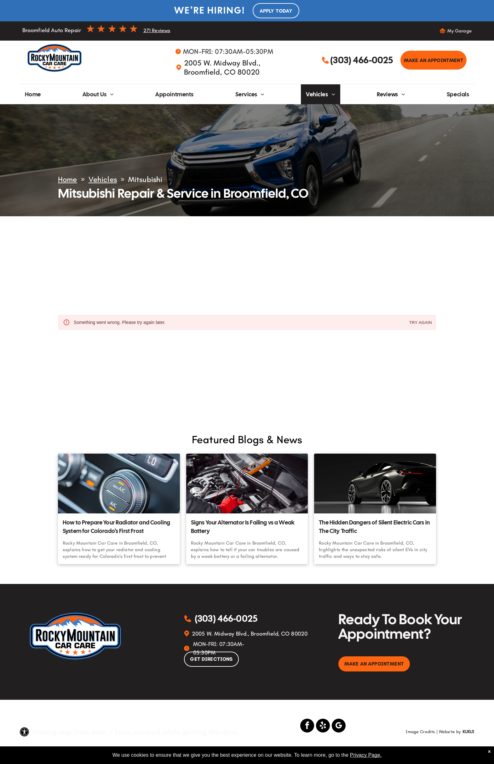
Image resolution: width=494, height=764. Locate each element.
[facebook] (307, 726)
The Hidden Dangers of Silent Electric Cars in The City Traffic (374, 527)
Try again (421, 323)
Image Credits (420, 731)
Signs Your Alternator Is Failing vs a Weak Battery (243, 527)
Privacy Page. (366, 755)
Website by (450, 731)
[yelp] (323, 726)
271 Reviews (156, 30)
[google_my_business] (339, 726)
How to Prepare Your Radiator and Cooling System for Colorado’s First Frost (116, 527)
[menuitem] (33, 94)
